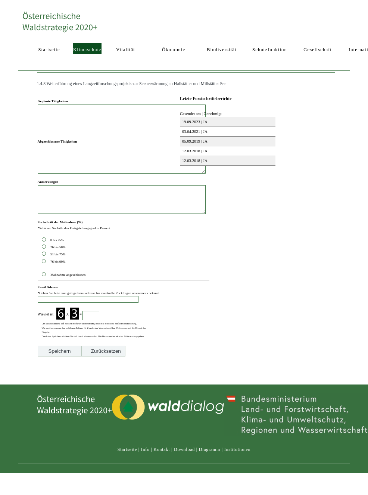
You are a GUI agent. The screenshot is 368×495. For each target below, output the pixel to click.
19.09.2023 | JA (194, 121)
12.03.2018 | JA (194, 151)
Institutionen (237, 456)
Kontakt (161, 456)
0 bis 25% (58, 257)
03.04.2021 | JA (194, 131)
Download (184, 456)
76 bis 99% (58, 278)
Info (145, 456)
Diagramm (209, 456)
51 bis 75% (58, 271)
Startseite (127, 456)
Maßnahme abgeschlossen (67, 291)
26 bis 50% (58, 264)
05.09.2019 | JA (194, 141)
